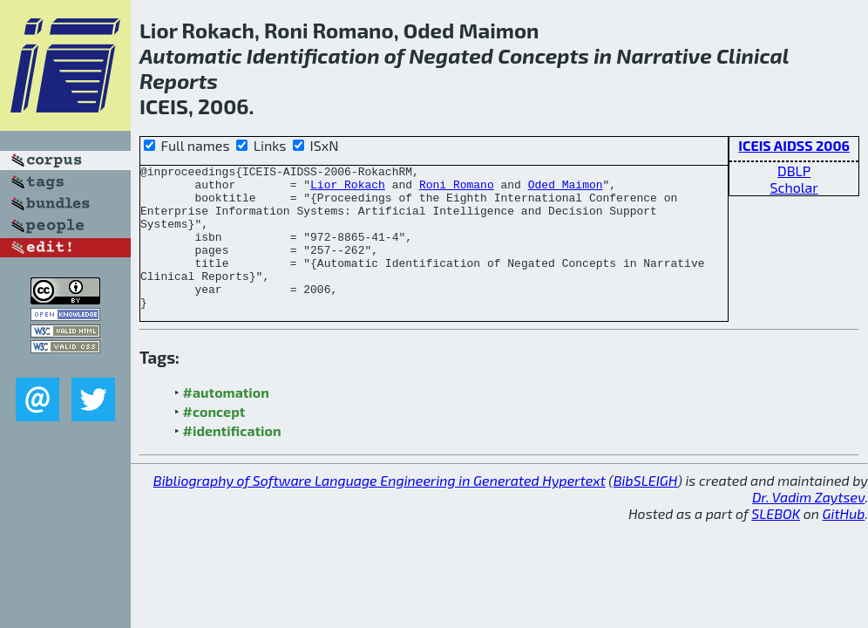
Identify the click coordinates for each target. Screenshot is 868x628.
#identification (232, 459)
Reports (178, 80)
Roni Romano (456, 189)
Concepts (543, 55)
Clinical (752, 55)
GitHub (844, 542)
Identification (313, 55)
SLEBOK (775, 542)
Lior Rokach (347, 189)
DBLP (793, 170)
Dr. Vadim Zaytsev (808, 525)
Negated (451, 55)
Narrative (664, 55)
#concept (214, 440)
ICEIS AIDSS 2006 (794, 145)
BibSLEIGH (645, 509)
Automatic (190, 55)
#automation (226, 421)
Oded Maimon (565, 189)
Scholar (794, 187)
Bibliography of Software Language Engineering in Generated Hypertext (379, 509)
